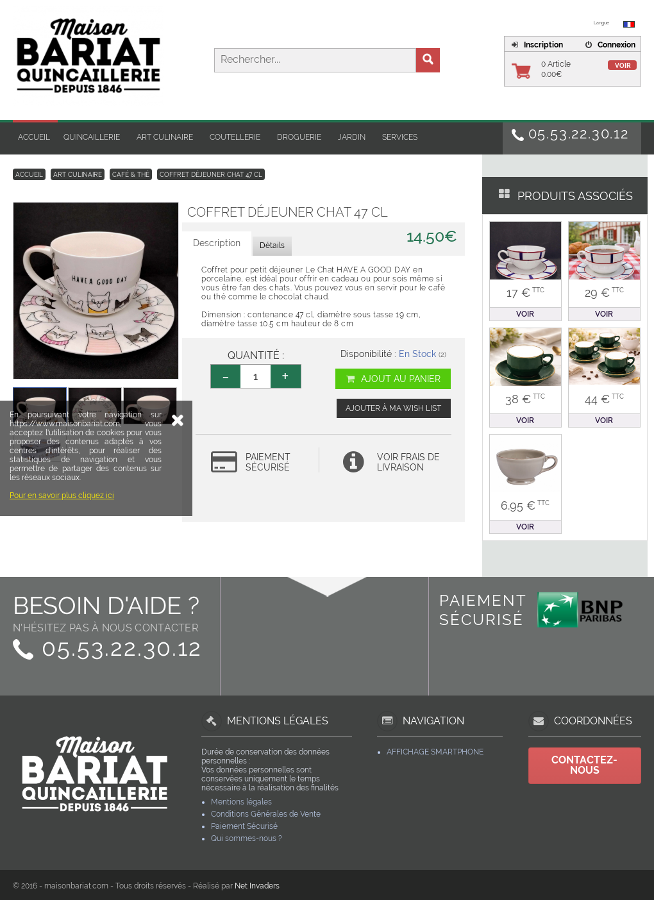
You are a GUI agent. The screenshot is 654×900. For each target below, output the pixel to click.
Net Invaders (257, 885)
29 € (604, 292)
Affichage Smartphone (435, 751)
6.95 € (525, 505)
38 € (525, 399)
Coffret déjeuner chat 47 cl (211, 174)
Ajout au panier (392, 379)
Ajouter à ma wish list (393, 408)
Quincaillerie (91, 137)
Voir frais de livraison (408, 462)
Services (399, 137)
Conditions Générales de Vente (266, 814)
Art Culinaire (165, 137)
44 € (604, 399)
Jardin (351, 137)
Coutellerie (235, 137)
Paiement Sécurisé (244, 826)
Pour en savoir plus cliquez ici (62, 566)
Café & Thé (130, 174)
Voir (623, 65)
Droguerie (299, 137)
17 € (525, 292)
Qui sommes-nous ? (246, 838)
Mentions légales (241, 801)
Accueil (34, 137)
